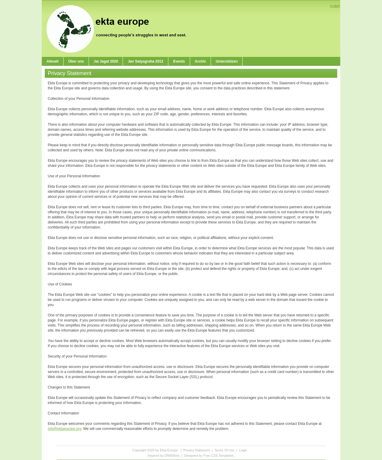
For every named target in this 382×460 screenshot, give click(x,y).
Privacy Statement (196, 450)
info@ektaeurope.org (64, 429)
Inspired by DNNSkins (163, 455)
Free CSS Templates (218, 455)
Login (243, 450)
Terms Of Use (224, 450)
